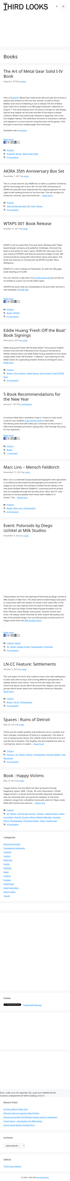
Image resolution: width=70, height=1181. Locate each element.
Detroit (29, 754)
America (10, 754)
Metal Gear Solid (30, 153)
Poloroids (48, 646)
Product (10, 150)
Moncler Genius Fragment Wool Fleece (21, 1113)
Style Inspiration (11, 888)
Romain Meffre (54, 754)
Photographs (26, 702)
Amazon (23, 130)
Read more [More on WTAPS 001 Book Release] (9, 298)
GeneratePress (43, 1177)
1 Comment (12, 453)
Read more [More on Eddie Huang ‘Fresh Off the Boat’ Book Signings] (9, 362)
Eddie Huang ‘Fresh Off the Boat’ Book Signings (35, 333)
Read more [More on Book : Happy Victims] (40, 803)
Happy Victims (51, 813)
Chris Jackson (19, 373)
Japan (62, 813)
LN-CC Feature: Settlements (30, 664)
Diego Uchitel (23, 646)
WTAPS (16, 313)
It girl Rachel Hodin (33, 420)
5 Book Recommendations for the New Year (32, 396)
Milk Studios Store (33, 620)
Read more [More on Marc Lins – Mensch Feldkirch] (22, 497)
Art (8, 646)
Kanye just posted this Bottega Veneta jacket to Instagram (30, 1117)
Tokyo (42, 821)
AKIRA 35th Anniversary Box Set (34, 171)
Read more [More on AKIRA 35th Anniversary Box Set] (47, 195)
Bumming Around (12, 844)
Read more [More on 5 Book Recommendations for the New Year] (9, 435)
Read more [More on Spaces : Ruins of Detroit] (39, 744)
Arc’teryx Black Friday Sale (16, 1109)
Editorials (8, 860)
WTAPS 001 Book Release (27, 223)
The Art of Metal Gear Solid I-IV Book (33, 73)
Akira (33, 206)
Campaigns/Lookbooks (14, 848)
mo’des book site (42, 277)
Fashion (40, 813)
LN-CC (16, 702)
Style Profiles (9, 892)
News (6, 872)
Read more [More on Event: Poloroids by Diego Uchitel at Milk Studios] (9, 632)
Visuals (7, 896)
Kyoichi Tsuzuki (21, 817)
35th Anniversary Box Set (18, 206)
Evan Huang (45, 373)
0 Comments (12, 157)
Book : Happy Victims (24, 775)
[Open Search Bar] (57, 6)
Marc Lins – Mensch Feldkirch (31, 467)
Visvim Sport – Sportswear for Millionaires (23, 1121)
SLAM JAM (23, 289)
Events (18, 643)
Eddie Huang (33, 373)
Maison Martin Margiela (41, 817)
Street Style (9, 884)
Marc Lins (17, 508)
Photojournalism (31, 821)
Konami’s (15, 97)
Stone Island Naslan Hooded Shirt (19, 1125)
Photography (29, 508)
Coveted (7, 852)
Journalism (8, 817)
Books (19, 153)
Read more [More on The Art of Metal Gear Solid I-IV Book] (9, 139)
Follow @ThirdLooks (32, 1005)
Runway (7, 880)
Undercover (51, 821)
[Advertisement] (35, 30)
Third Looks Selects (12, 1166)
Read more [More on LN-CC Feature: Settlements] (9, 691)
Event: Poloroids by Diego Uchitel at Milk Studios (28, 528)
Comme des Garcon (26, 813)
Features (8, 868)
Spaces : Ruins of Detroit (27, 719)
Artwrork (11, 153)
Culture (10, 369)
